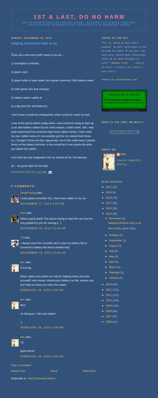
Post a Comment (21, 365)
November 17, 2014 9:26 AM (42, 203)
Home (54, 371)
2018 (109, 197)
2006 (109, 321)
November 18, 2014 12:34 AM (43, 228)
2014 (109, 213)
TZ (22, 237)
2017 (109, 203)
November (115, 218)
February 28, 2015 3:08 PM (41, 290)
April (112, 261)
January (114, 277)
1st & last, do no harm (79, 17)
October (114, 235)
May (112, 256)
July (112, 251)
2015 (109, 208)
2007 (109, 316)
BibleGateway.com (126, 79)
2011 (109, 295)
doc (22, 262)
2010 (109, 300)
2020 (109, 192)
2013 (109, 284)
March (113, 267)
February (115, 272)
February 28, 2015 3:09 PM (41, 327)
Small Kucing (28, 192)
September (116, 240)
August (113, 245)
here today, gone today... (122, 228)
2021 (109, 187)
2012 (109, 289)
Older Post (89, 371)
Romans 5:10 (119, 63)
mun (23, 212)
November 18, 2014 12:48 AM (43, 252)
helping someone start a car (124, 222)
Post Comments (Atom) (41, 378)
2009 (109, 305)
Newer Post (18, 371)
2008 (109, 311)
